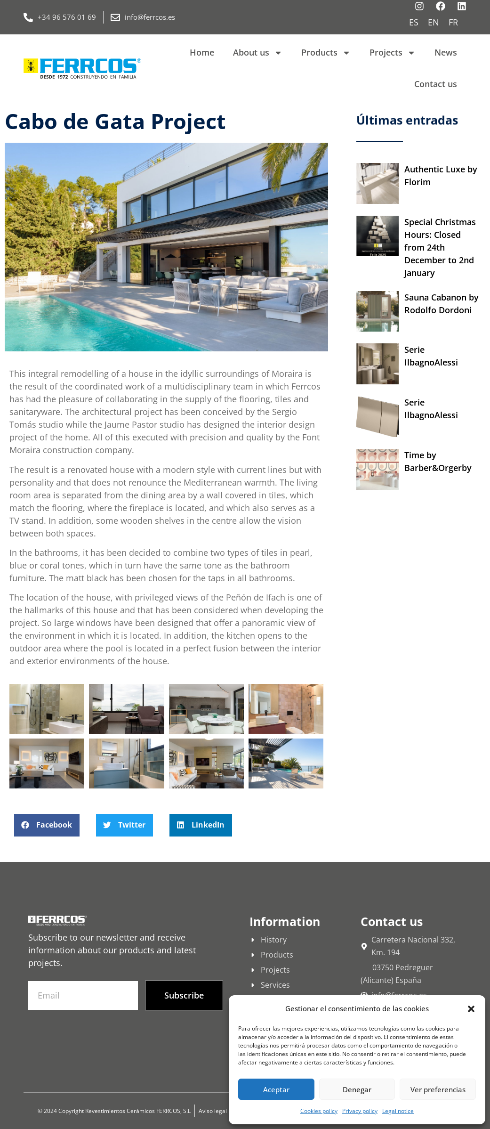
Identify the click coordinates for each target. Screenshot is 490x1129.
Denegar (357, 1089)
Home (202, 52)
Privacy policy (360, 1111)
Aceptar (276, 1089)
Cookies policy (318, 1111)
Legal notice (398, 1111)
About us (257, 53)
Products (326, 53)
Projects (393, 53)
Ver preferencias (438, 1089)
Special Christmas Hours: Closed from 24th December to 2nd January (440, 247)
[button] (471, 1009)
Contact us (435, 83)
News (445, 52)
